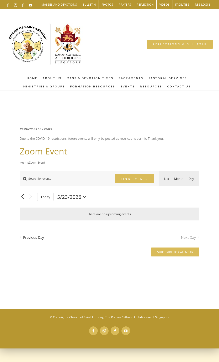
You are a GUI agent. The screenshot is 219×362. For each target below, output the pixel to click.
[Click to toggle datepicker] (72, 196)
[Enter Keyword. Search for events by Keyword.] (65, 178)
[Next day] (31, 197)
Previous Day (33, 237)
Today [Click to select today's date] (45, 196)
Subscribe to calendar (175, 252)
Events (24, 163)
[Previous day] (23, 197)
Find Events (134, 179)
